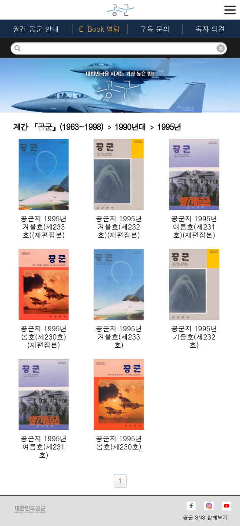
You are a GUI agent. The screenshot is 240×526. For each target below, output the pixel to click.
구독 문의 (155, 29)
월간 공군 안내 (36, 29)
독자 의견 (210, 29)
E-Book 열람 (99, 29)
